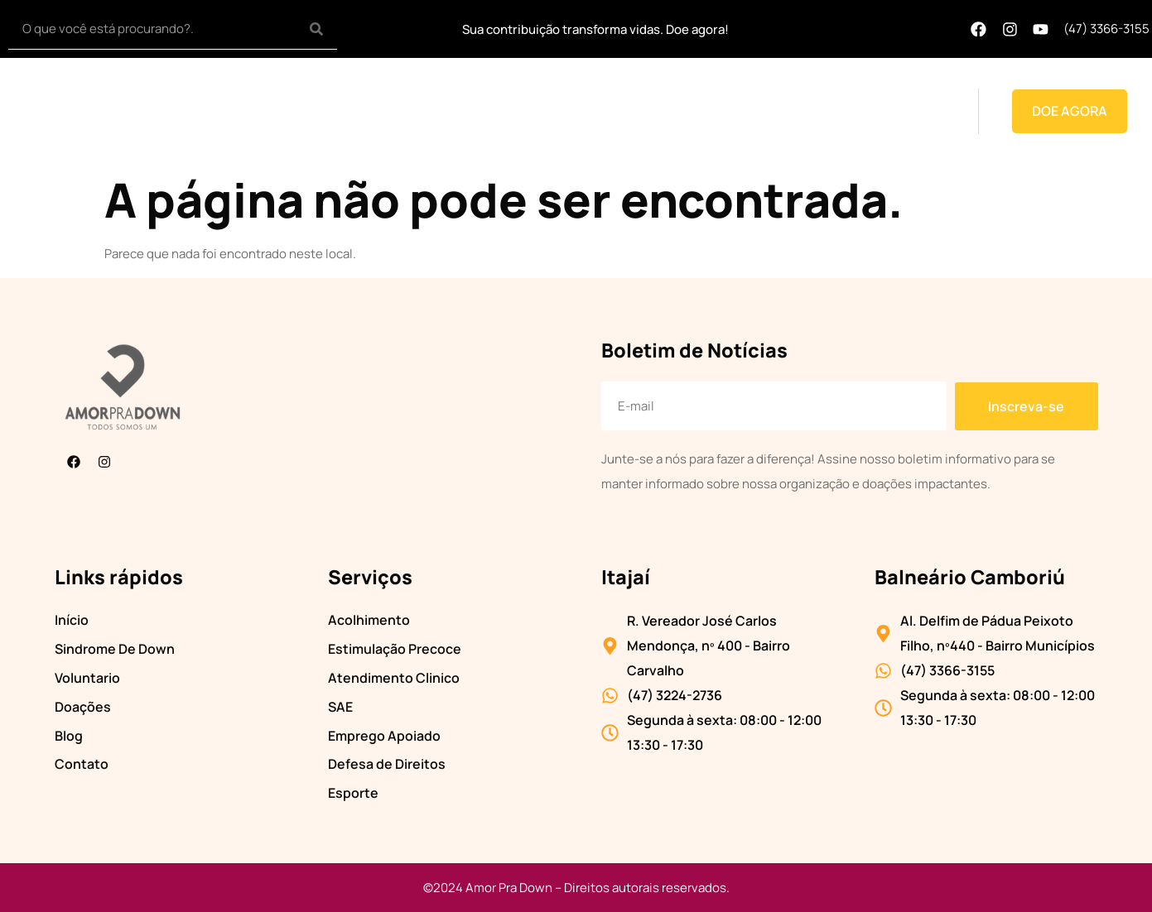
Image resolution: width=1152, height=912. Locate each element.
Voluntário (642, 111)
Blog (860, 111)
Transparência (544, 111)
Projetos (722, 111)
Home (320, 111)
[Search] (316, 28)
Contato (920, 111)
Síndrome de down (419, 111)
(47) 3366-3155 (1106, 28)
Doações (797, 111)
